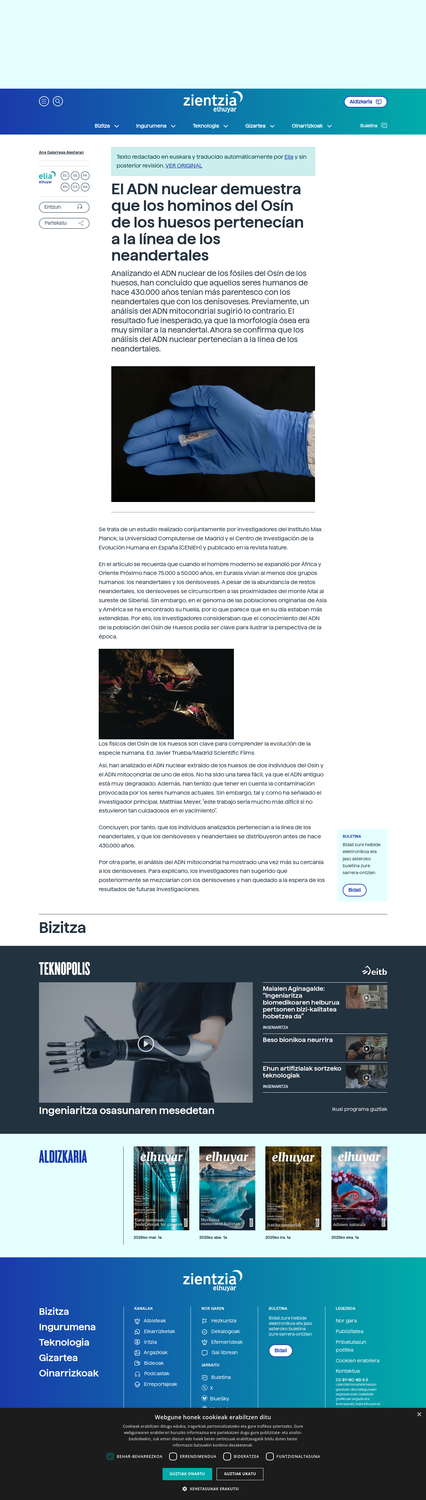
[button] (44, 100)
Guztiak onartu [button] (187, 1473)
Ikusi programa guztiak (359, 1109)
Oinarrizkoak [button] (312, 126)
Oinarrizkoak (69, 1373)
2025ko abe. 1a (213, 1237)
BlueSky (215, 1398)
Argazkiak (151, 1352)
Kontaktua (348, 1371)
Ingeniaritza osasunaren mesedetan (126, 1111)
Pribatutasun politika (351, 1346)
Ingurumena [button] (156, 126)
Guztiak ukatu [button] (240, 1473)
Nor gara (346, 1321)
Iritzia (145, 1342)
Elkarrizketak (154, 1331)
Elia (289, 156)
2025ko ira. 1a (277, 1237)
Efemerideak (222, 1342)
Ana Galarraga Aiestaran (61, 152)
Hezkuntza (219, 1321)
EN (65, 187)
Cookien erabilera (357, 1361)
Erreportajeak (155, 1384)
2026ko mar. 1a (148, 1237)
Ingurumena (67, 1326)
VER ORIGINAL (183, 165)
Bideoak (149, 1363)
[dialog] (213, 1454)
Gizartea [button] (260, 126)
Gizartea (58, 1357)
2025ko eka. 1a (345, 1237)
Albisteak (150, 1321)
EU (65, 176)
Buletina (373, 125)
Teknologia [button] (211, 126)
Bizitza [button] (107, 126)
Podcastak (151, 1373)
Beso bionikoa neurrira (298, 1040)
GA (85, 187)
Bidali (354, 890)
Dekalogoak (221, 1331)
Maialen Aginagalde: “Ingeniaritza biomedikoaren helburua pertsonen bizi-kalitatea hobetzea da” (301, 1002)
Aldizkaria (366, 102)
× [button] (419, 1414)
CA (75, 187)
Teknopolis (64, 968)
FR (85, 176)
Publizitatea (349, 1331)
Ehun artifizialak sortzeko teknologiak (302, 1072)
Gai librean (220, 1352)
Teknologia (64, 1342)
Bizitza (54, 1311)
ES (75, 176)
